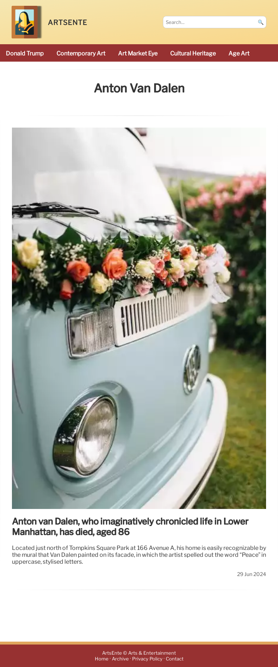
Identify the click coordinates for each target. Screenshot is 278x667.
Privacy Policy (147, 659)
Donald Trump (25, 53)
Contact (175, 659)
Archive (120, 659)
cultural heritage (193, 53)
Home (102, 659)
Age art (238, 53)
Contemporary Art (80, 53)
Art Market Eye (137, 53)
